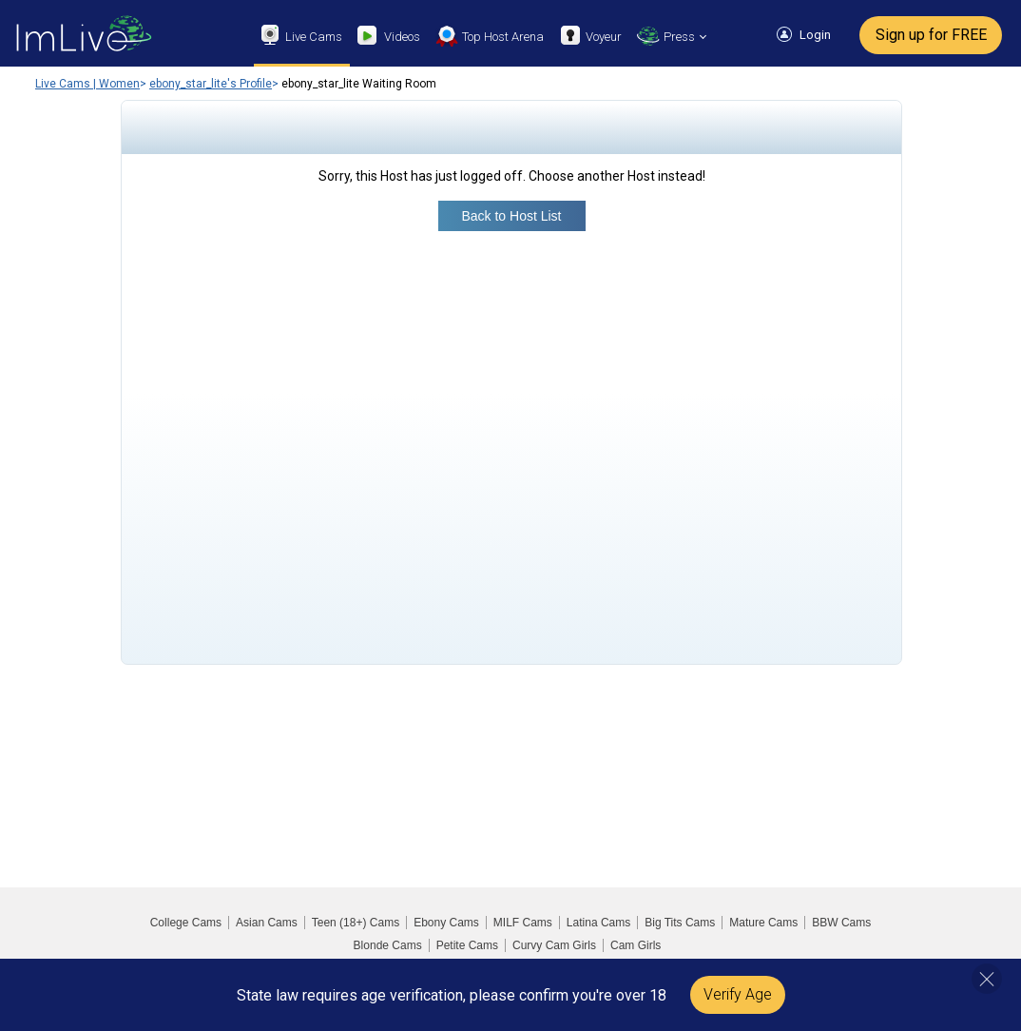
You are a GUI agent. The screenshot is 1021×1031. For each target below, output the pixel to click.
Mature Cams (763, 922)
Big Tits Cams (680, 922)
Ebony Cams (446, 922)
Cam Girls (635, 945)
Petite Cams (467, 945)
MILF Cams (522, 922)
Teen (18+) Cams (355, 922)
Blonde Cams (388, 945)
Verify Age (737, 994)
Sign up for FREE (931, 35)
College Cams (186, 922)
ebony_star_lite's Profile (210, 83)
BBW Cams (841, 922)
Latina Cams (598, 922)
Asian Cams (267, 922)
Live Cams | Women (87, 83)
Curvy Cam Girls (554, 945)
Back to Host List (511, 216)
